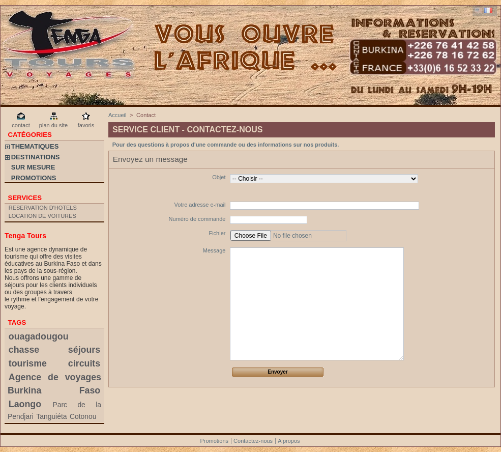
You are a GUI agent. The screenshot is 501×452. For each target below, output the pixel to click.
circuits (84, 363)
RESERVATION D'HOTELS (43, 208)
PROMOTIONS (33, 178)
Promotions (214, 441)
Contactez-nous (253, 441)
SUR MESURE (33, 167)
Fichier (217, 233)
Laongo (25, 404)
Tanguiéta (51, 416)
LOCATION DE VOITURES (42, 216)
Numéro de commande (197, 219)
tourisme (28, 363)
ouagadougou (39, 336)
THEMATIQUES (35, 146)
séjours (84, 350)
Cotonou (83, 416)
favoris (86, 125)
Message (214, 250)
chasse (24, 350)
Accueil (117, 115)
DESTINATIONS (35, 157)
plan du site (53, 125)
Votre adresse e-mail (200, 205)
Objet (218, 177)
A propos (289, 441)
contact (21, 125)
